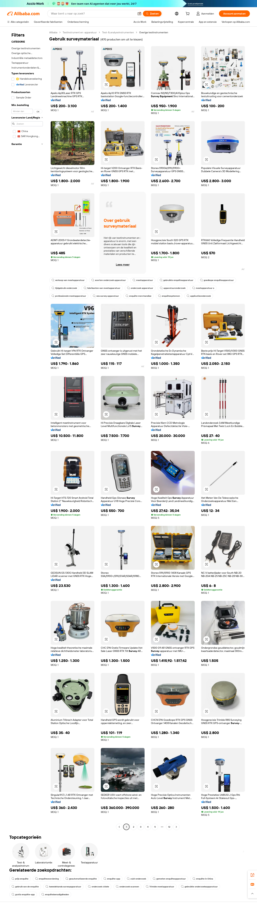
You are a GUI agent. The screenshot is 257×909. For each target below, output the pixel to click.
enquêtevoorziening (47, 878)
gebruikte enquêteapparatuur (176, 280)
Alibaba (53, 32)
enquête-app (112, 878)
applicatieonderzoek (199, 296)
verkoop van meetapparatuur (68, 280)
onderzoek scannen (127, 886)
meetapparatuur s (203, 288)
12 (169, 827)
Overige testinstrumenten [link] (153, 32)
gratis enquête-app (23, 894)
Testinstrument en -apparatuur (80, 32)
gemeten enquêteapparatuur (169, 878)
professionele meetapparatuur (69, 296)
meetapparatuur (143, 280)
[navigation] (27, 430)
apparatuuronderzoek (172, 288)
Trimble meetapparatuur (160, 886)
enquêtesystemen (169, 296)
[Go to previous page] (119, 827)
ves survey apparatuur (106, 296)
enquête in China (203, 878)
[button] (139, 13)
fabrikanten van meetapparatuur (102, 288)
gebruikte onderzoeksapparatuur (199, 886)
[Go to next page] (176, 827)
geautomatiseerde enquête (81, 878)
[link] (252, 875)
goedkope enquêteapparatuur (217, 280)
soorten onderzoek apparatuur (108, 280)
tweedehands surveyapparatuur (63, 886)
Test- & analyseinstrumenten (118, 32)
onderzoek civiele (98, 886)
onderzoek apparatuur (140, 288)
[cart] (188, 14)
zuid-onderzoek (136, 878)
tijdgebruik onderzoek (64, 288)
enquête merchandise (138, 296)
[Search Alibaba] (92, 14)
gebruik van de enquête (25, 886)
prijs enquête (20, 878)
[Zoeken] (152, 13)
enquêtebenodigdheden (55, 894)
